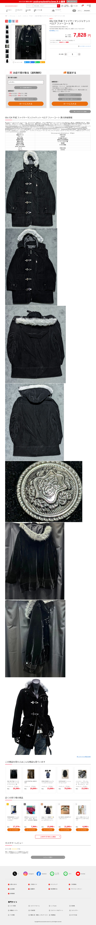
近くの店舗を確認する (26, 87)
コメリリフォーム (35, 905)
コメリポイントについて (85, 46)
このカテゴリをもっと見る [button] (48, 837)
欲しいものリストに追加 (80, 111)
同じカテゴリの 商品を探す (84, 756)
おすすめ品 (74, 914)
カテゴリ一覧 (9, 10)
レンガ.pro (53, 905)
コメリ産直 (13, 905)
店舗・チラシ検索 (38, 10)
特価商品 (53, 914)
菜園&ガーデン (14, 910)
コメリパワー (74, 910)
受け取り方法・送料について (25, 99)
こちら (61, 88)
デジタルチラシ (18, 10)
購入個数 (61, 54)
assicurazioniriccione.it (11, 6)
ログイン (80, 10)
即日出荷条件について (70, 95)
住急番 (73, 905)
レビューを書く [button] (48, 857)
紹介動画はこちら (54, 30)
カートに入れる (25, 103)
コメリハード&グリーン (57, 910)
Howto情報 (28, 10)
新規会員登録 (87, 10)
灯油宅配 (32, 910)
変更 (74, 10)
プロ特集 (12, 914)
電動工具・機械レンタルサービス (39, 914)
